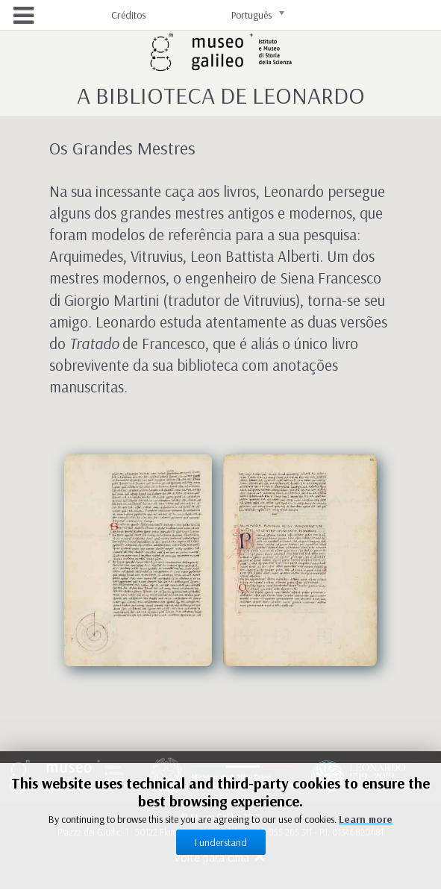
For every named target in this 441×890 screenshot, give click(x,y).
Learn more (365, 819)
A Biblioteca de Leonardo (221, 95)
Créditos (128, 15)
